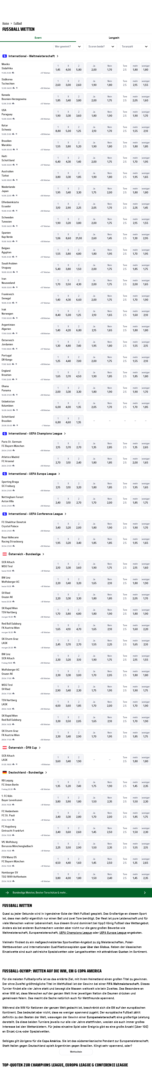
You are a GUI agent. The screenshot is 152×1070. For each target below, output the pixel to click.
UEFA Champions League (75, 932)
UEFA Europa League (113, 932)
